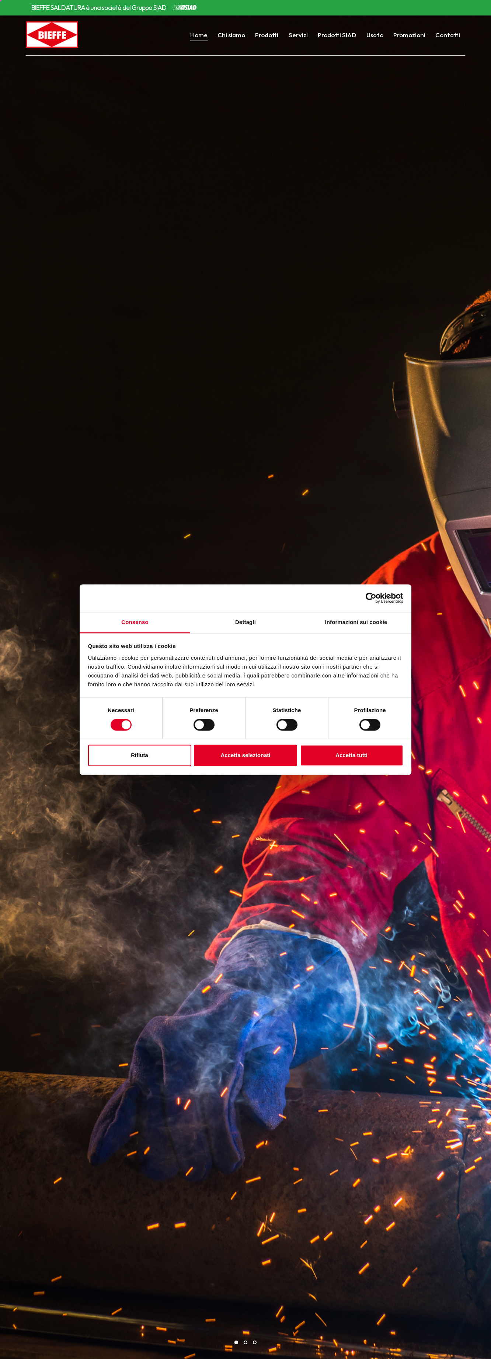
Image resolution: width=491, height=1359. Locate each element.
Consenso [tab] (134, 622)
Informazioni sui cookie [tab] (356, 622)
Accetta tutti (351, 755)
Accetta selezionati (245, 755)
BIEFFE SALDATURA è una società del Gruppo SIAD (98, 7)
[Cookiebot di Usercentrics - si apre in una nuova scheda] (371, 597)
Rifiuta (139, 755)
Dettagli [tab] (245, 622)
